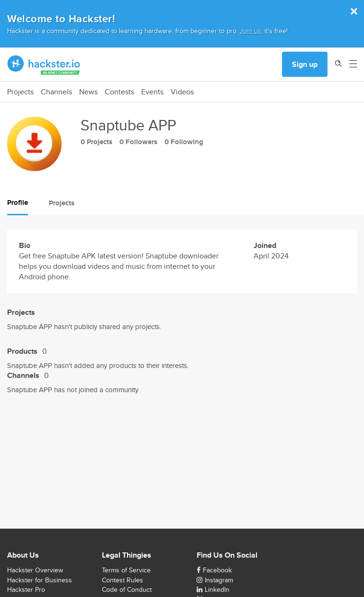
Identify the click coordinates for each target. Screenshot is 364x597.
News (88, 92)
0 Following (183, 142)
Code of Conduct (127, 589)
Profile (17, 202)
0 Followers (138, 142)
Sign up (305, 64)
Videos (182, 92)
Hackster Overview (35, 570)
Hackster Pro (26, 589)
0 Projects (96, 142)
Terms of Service (126, 570)
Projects (20, 92)
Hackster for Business (39, 580)
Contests (119, 92)
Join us (250, 31)
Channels (56, 92)
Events (152, 92)
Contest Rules (122, 580)
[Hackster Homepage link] (44, 64)
